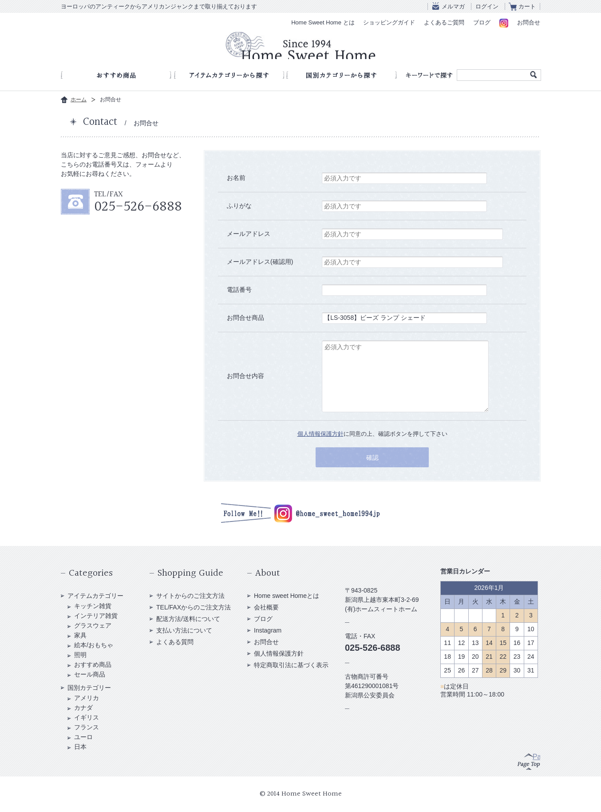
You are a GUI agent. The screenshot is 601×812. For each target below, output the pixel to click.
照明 (80, 654)
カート (527, 6)
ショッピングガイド (389, 22)
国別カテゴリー (89, 687)
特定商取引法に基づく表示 (291, 665)
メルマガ (453, 6)
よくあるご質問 (444, 22)
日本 (80, 746)
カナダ (83, 707)
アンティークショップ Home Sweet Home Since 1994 (300, 47)
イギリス (86, 717)
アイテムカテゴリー (95, 595)
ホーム (79, 99)
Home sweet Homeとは (286, 595)
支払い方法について (184, 630)
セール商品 (89, 674)
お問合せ (528, 22)
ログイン (486, 6)
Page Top (528, 760)
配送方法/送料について (188, 618)
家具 (80, 635)
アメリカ (86, 697)
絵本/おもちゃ (93, 645)
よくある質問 (175, 641)
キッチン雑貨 (92, 605)
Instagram (267, 630)
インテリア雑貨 (96, 615)
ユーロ (83, 736)
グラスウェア (92, 625)
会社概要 (266, 607)
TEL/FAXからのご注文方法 (193, 607)
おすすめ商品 (92, 664)
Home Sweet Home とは (322, 22)
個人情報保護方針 (320, 433)
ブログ (481, 22)
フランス (86, 727)
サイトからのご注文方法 (190, 595)
